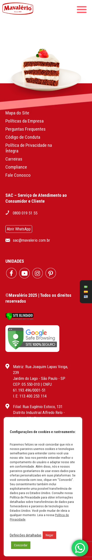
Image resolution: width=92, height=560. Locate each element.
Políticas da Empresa (24, 121)
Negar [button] (49, 535)
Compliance (16, 167)
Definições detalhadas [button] (25, 535)
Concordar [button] (20, 545)
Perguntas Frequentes (25, 129)
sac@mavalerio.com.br (31, 240)
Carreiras (13, 159)
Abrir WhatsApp (19, 229)
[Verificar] (19, 319)
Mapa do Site (17, 113)
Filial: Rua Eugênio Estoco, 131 (38, 406)
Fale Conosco (18, 175)
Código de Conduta (22, 137)
